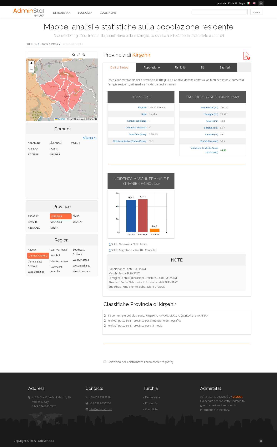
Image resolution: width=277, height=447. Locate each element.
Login (242, 3)
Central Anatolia (49, 44)
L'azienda (221, 3)
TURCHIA (32, 44)
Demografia (61, 12)
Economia (85, 12)
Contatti (232, 3)
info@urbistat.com (99, 409)
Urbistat (237, 396)
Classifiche (108, 12)
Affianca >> (90, 138)
